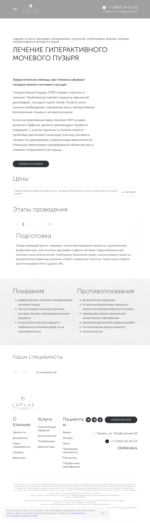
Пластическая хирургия (47, 428)
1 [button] (23, 224)
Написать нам (121, 419)
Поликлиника (60, 39)
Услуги (29, 39)
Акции (67, 432)
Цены (66, 443)
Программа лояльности (70, 450)
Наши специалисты (21, 445)
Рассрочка (70, 457)
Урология (78, 39)
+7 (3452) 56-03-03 (122, 7)
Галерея (18, 452)
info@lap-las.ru (127, 447)
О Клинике (22, 422)
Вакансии (19, 457)
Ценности (19, 432)
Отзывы (68, 438)
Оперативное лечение (101, 39)
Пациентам (73, 422)
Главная (18, 39)
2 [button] (33, 224)
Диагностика (46, 446)
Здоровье (42, 39)
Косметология (47, 435)
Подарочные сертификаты (71, 464)
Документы (20, 438)
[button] (49, 224)
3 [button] (43, 224)
